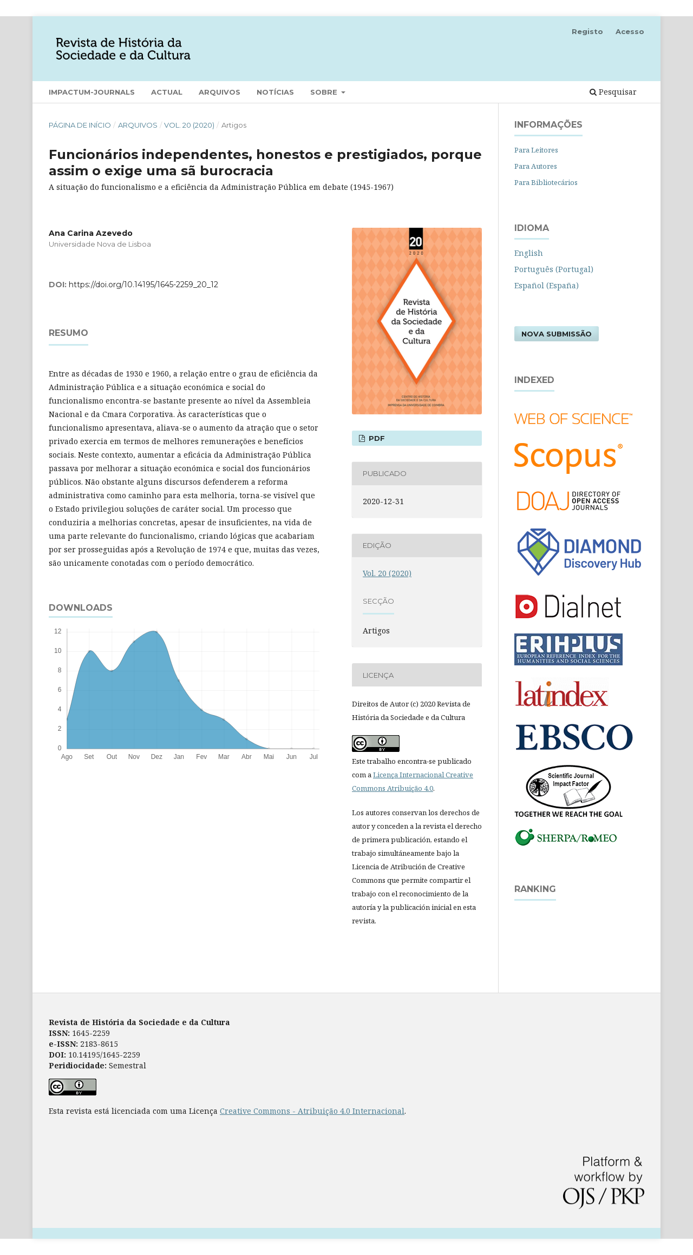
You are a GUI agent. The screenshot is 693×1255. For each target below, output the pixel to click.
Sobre (324, 92)
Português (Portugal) (553, 269)
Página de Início (80, 125)
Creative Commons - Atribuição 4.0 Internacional (312, 1111)
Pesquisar (613, 92)
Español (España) (546, 285)
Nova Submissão (556, 333)
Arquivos (219, 92)
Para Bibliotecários (546, 182)
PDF (376, 438)
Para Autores (535, 166)
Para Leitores (536, 150)
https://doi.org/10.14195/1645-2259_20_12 (143, 284)
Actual (166, 92)
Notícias (275, 92)
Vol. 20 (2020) (189, 125)
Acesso (630, 31)
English (528, 253)
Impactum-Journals (92, 92)
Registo (587, 31)
